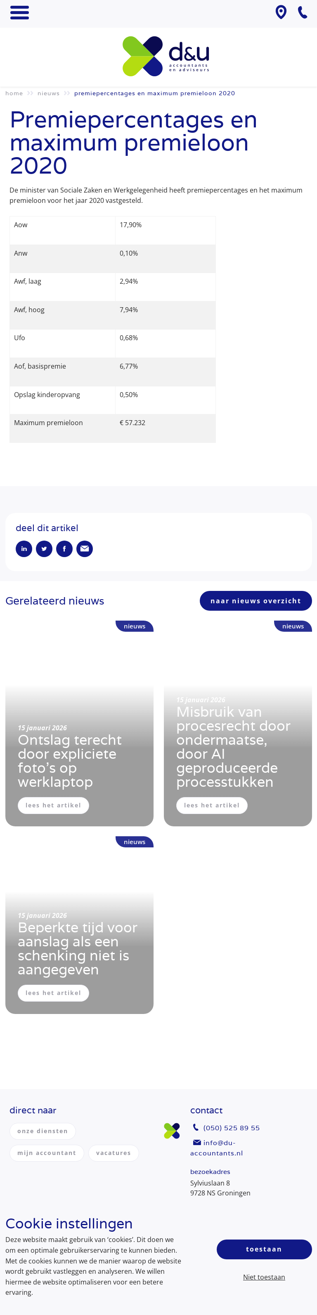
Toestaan (264, 1249)
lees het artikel (53, 805)
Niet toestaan (264, 1277)
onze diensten (42, 1131)
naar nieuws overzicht (256, 600)
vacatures (113, 1153)
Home (14, 93)
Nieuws (49, 93)
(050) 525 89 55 (231, 1128)
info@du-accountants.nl (216, 1148)
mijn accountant (46, 1153)
